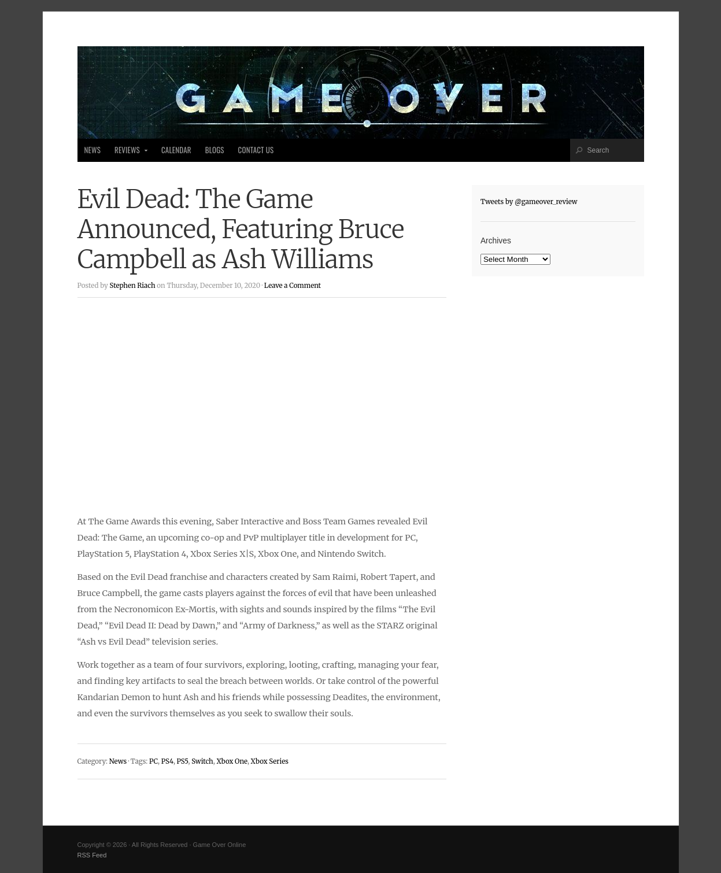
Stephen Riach (132, 286)
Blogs (214, 150)
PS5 (182, 761)
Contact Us (256, 150)
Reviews (128, 153)
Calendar (176, 150)
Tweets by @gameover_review (529, 202)
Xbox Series (270, 761)
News (92, 150)
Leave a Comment (292, 286)
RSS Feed (92, 855)
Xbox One (231, 761)
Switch (202, 761)
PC (153, 761)
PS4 (167, 761)
